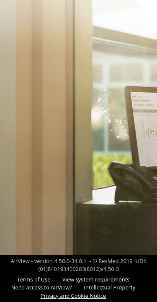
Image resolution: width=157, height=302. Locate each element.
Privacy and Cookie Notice (73, 295)
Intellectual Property (109, 287)
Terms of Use (34, 279)
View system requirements (96, 279)
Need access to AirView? (41, 287)
